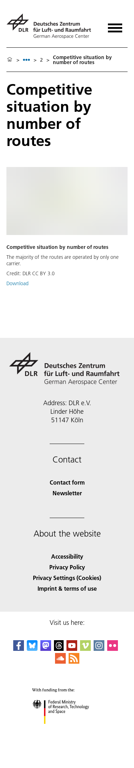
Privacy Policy (67, 567)
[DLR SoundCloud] (60, 661)
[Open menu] (115, 25)
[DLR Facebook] (18, 648)
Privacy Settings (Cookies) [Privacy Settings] (67, 577)
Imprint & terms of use (67, 588)
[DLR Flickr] (112, 648)
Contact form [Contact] (67, 482)
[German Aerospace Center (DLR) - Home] (51, 26)
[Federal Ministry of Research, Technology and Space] (67, 730)
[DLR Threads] (59, 648)
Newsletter (67, 493)
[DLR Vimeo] (85, 648)
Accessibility (67, 556)
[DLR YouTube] (71, 648)
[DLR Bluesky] (32, 648)
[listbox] (26, 59)
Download (17, 283)
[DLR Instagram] (99, 648)
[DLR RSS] (74, 661)
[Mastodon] (45, 648)
